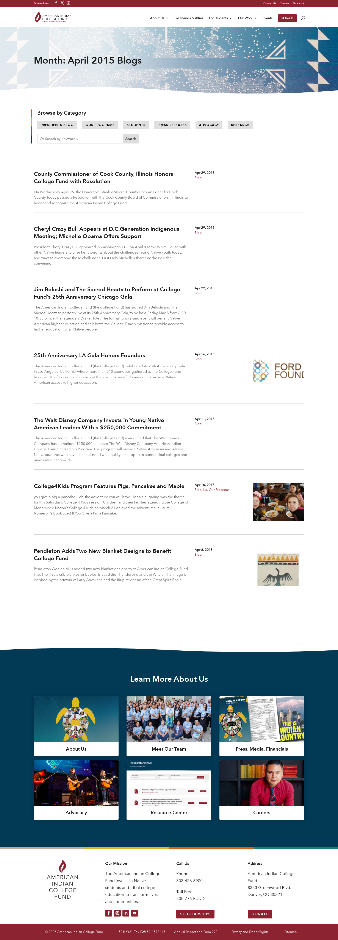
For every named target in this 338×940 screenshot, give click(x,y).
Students (136, 125)
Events (267, 18)
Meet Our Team (169, 749)
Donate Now (41, 3)
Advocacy (209, 125)
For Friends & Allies (188, 18)
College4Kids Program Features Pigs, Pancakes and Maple (109, 486)
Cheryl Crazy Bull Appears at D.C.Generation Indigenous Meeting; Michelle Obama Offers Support (106, 232)
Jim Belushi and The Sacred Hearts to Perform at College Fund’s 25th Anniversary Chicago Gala (107, 293)
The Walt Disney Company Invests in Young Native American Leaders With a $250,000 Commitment (99, 424)
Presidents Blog (57, 125)
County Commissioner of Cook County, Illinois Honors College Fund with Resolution (103, 177)
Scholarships (195, 914)
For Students (218, 18)
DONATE (287, 18)
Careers (284, 3)
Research (240, 125)
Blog (198, 178)
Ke (205, 490)
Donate (260, 914)
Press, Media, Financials (262, 749)
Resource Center (169, 812)
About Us (157, 18)
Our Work (245, 18)
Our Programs (100, 125)
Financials (298, 3)
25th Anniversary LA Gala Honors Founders (89, 355)
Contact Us (269, 3)
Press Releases (172, 125)
